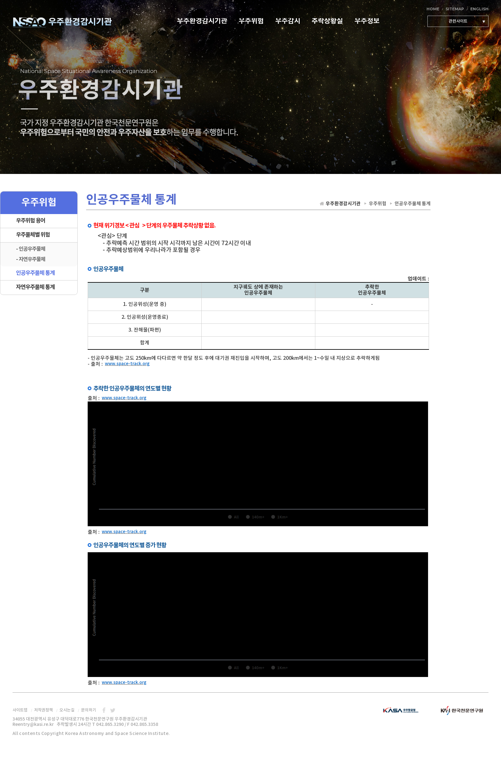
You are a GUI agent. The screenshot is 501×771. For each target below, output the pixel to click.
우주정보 (367, 21)
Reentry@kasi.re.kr (33, 724)
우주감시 (287, 21)
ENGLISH (479, 9)
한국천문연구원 (460, 710)
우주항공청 (404, 710)
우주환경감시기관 (62, 21)
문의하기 (88, 710)
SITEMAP (455, 9)
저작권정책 (43, 710)
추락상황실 (327, 21)
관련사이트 (458, 21)
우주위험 (251, 21)
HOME (432, 9)
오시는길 (67, 710)
